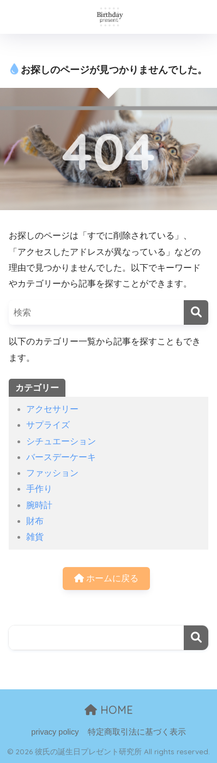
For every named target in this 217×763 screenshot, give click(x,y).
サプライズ (48, 425)
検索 (196, 637)
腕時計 (39, 505)
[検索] (196, 312)
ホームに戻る (106, 578)
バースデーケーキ (61, 457)
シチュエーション (61, 441)
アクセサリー (52, 409)
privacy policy (55, 732)
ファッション (52, 473)
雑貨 (35, 536)
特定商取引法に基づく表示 (137, 732)
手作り (39, 488)
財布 (35, 521)
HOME (109, 710)
